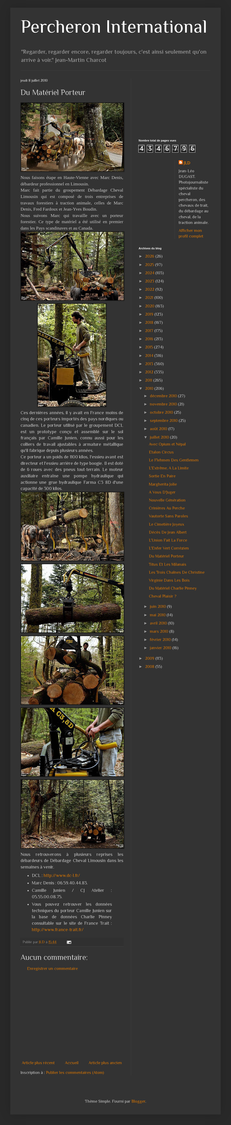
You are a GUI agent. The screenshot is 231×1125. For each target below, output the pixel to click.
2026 (150, 256)
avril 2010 (159, 623)
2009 (150, 658)
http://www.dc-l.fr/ (62, 875)
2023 (150, 281)
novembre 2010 (164, 404)
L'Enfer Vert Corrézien (169, 548)
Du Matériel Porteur (166, 556)
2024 (150, 273)
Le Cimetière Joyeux (166, 524)
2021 (149, 297)
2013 (149, 364)
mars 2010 (159, 631)
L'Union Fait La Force (168, 540)
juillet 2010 (160, 437)
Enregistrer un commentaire (52, 968)
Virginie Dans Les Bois (169, 580)
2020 (150, 306)
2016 (149, 339)
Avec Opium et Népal (167, 444)
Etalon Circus (161, 452)
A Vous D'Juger (162, 492)
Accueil (72, 1063)
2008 (150, 666)
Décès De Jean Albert (168, 532)
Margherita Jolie (163, 484)
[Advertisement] (109, 1016)
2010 (149, 388)
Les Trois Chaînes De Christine (177, 572)
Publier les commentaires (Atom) (75, 1072)
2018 (149, 322)
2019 (149, 314)
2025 (150, 264)
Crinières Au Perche (167, 508)
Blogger (138, 1101)
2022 (150, 289)
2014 (149, 355)
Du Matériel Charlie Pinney (173, 588)
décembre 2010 (164, 396)
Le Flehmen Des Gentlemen (174, 460)
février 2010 (161, 639)
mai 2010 (158, 615)
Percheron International (114, 26)
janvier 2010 (161, 648)
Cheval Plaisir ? (162, 596)
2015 (149, 347)
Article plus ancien (105, 1063)
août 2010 (159, 429)
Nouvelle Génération (167, 500)
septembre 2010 (164, 420)
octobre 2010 (162, 412)
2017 (149, 330)
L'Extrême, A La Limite (169, 468)
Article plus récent (38, 1063)
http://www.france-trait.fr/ (58, 929)
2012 (149, 372)
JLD (187, 163)
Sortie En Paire (162, 476)
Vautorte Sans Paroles (168, 516)
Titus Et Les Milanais (167, 564)
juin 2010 (158, 606)
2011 (149, 380)
